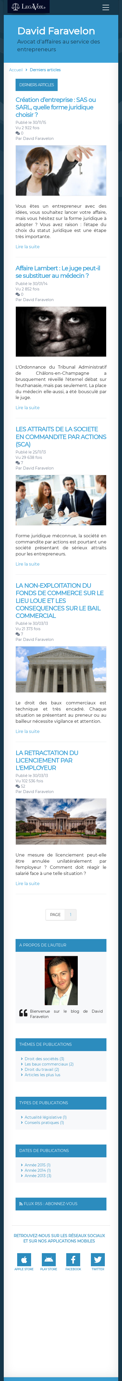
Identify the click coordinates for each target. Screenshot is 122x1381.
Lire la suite (28, 246)
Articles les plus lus (42, 1074)
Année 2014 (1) (38, 1170)
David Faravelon (38, 138)
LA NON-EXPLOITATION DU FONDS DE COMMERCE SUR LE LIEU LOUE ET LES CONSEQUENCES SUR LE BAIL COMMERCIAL (59, 601)
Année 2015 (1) (38, 1165)
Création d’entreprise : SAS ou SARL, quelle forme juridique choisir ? (56, 107)
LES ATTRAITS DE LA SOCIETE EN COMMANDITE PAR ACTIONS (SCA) (61, 437)
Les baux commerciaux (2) (49, 1064)
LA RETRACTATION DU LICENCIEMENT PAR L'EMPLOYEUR (47, 760)
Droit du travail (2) (42, 1069)
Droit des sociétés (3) (44, 1058)
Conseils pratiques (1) (44, 1122)
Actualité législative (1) (46, 1117)
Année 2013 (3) (38, 1175)
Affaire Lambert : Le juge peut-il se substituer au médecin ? (58, 272)
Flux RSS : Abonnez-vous (50, 1203)
